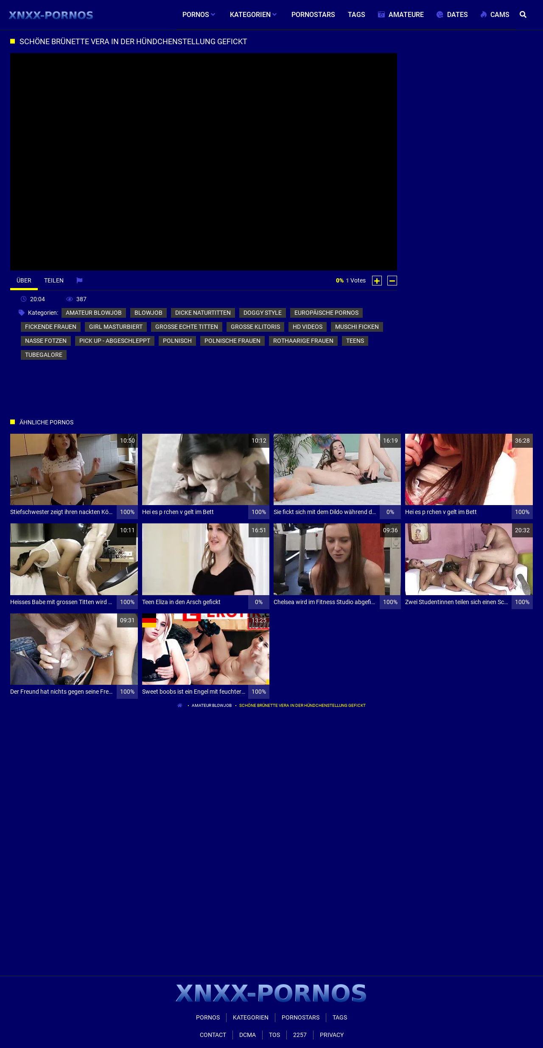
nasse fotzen (46, 340)
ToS (274, 1034)
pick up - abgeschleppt (114, 340)
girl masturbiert (116, 326)
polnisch (177, 340)
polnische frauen (232, 340)
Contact (213, 1034)
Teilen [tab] (54, 280)
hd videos (307, 326)
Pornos (208, 1017)
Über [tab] (24, 280)
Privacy (332, 1034)
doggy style (263, 312)
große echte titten (186, 326)
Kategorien (251, 1017)
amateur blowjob (94, 312)
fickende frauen (50, 326)
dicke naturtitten (203, 312)
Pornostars (300, 1017)
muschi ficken (357, 326)
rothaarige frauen (303, 340)
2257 (300, 1034)
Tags (340, 1017)
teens (355, 340)
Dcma (247, 1034)
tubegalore (43, 354)
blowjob (148, 312)
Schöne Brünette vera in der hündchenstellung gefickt (302, 705)
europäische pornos (326, 312)
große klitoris (255, 326)
